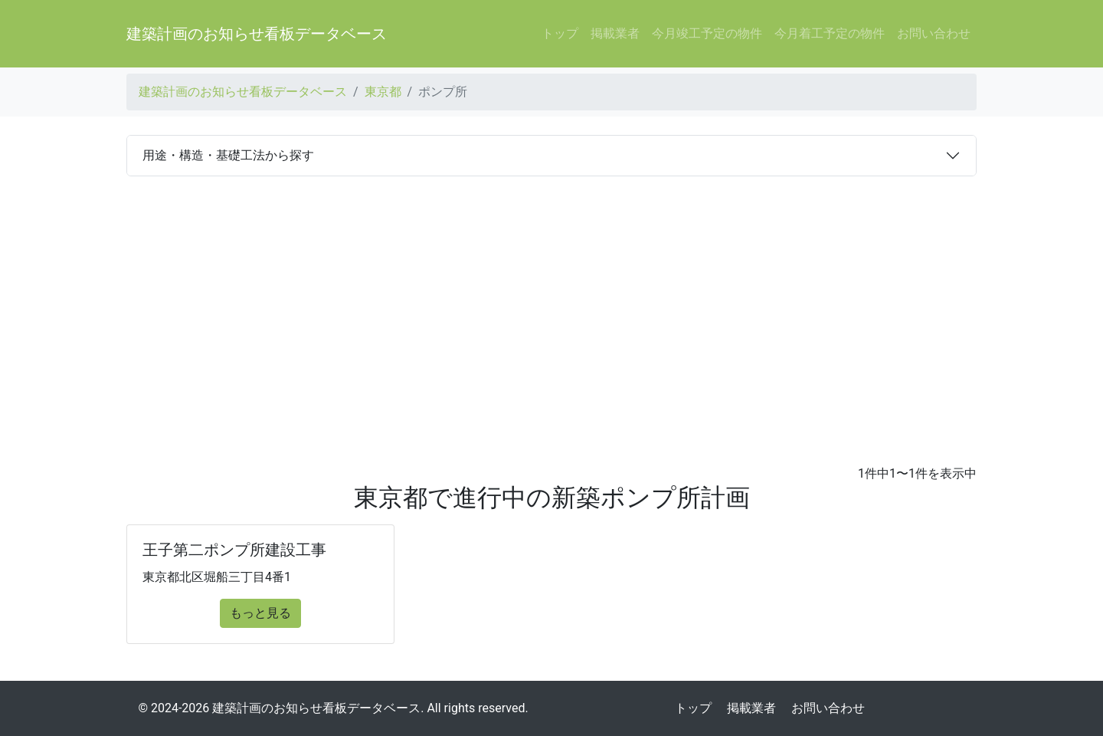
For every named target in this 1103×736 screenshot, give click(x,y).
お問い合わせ (933, 33)
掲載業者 (615, 33)
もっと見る (260, 613)
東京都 (383, 91)
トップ (560, 33)
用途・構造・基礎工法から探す (228, 155)
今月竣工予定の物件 (707, 33)
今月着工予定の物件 (829, 33)
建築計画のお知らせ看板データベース (256, 34)
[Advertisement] (551, 320)
